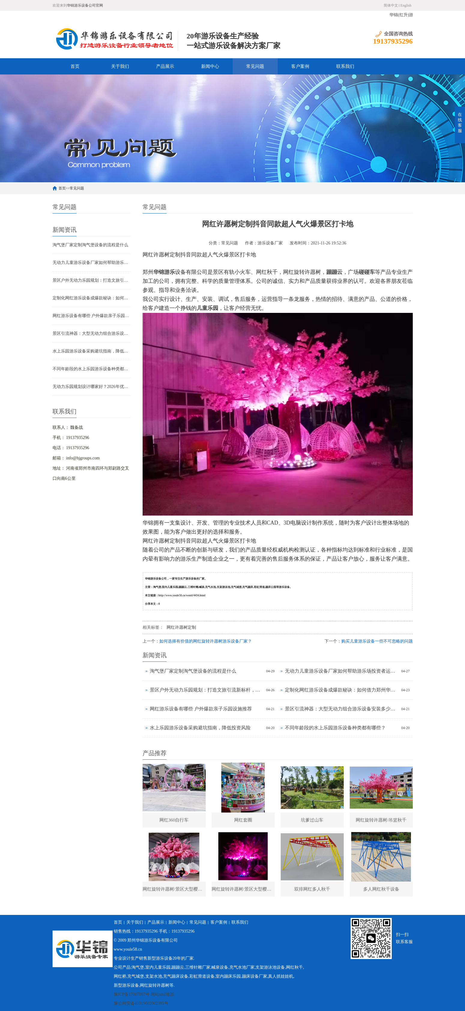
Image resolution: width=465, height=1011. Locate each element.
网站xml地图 (162, 994)
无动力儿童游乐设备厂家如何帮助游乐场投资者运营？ (92, 262)
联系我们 (345, 66)
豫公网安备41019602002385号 (141, 1003)
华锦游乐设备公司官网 (85, 5)
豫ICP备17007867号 (132, 994)
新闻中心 (210, 66)
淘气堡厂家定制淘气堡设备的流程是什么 (90, 245)
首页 (75, 66)
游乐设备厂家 (270, 243)
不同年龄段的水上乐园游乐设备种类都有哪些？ (92, 369)
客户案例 (300, 66)
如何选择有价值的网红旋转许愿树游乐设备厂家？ (205, 641)
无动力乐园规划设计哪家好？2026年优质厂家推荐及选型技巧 (92, 386)
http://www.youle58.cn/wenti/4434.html (182, 595)
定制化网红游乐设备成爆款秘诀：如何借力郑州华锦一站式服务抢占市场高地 (92, 298)
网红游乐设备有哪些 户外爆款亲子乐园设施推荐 (92, 315)
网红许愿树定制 (181, 627)
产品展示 (165, 66)
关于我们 (120, 66)
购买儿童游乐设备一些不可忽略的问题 (377, 641)
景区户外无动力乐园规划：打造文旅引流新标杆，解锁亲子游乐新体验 (92, 280)
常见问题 (255, 66)
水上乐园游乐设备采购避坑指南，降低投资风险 (92, 351)
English (406, 5)
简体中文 (391, 5)
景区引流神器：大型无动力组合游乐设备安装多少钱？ (92, 333)
